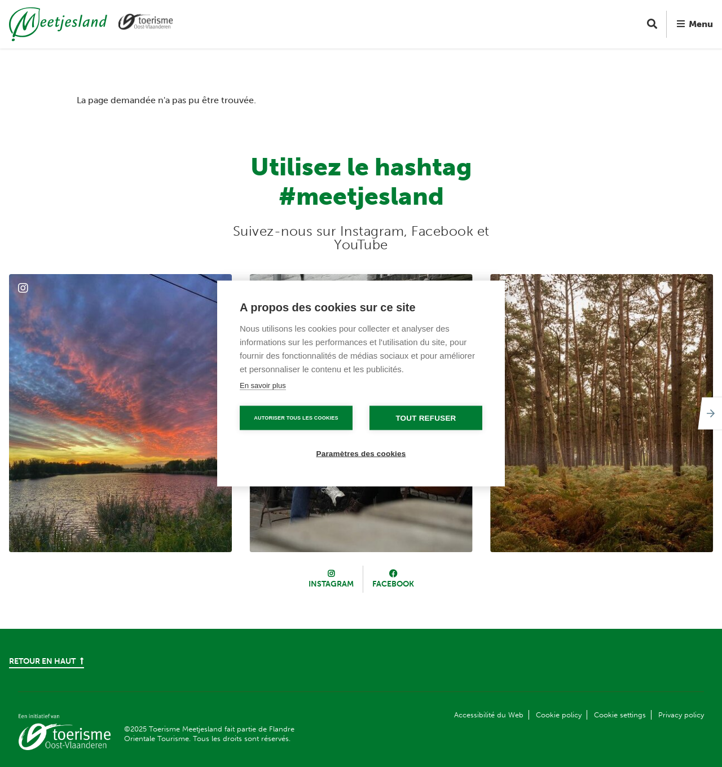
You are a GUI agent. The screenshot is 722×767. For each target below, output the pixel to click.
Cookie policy (559, 715)
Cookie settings (620, 715)
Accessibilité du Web (488, 715)
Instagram (331, 584)
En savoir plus (263, 385)
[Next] (708, 413)
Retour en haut (46, 661)
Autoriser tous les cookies (296, 418)
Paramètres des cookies (361, 453)
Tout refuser (425, 418)
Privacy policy (681, 715)
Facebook (393, 584)
